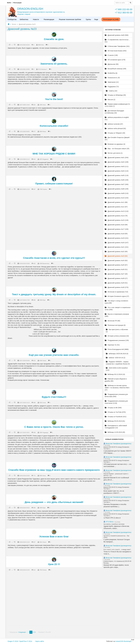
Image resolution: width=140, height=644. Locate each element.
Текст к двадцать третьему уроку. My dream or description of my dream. (54, 294)
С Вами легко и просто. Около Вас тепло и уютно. (54, 427)
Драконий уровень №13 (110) (116, 211)
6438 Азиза (42, 360)
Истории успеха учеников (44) (117, 336)
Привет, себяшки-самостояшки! (54, 183)
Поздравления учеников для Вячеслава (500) (116, 395)
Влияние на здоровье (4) (115, 144)
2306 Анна (42, 105)
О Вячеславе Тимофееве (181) (117, 46)
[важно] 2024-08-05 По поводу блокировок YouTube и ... (116, 448)
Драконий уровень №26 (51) (116, 269)
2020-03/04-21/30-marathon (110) (117, 369)
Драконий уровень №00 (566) (116, 35)
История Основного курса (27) (117, 296)
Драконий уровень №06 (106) (116, 180)
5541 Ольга (42, 542)
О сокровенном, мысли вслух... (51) (117, 41)
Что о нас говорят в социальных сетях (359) (117, 308)
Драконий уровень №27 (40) (116, 274)
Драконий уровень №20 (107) (116, 242)
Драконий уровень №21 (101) (116, 247)
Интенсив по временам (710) (116, 292)
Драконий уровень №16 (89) (116, 225)
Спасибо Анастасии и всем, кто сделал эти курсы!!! (54, 258)
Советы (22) (111, 91)
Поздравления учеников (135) (117, 340)
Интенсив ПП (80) (112, 321)
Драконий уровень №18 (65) (116, 233)
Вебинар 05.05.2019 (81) (115, 421)
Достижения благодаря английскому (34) (114, 112)
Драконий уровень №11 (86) (116, 202)
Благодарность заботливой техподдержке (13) (116, 427)
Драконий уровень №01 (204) (116, 157)
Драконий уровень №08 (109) (116, 189)
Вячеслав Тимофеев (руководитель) (118, 443)
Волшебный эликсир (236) (115, 69)
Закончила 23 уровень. (54, 63)
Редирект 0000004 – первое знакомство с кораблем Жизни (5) (118, 363)
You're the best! (54, 99)
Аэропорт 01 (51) (112, 345)
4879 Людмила (43, 159)
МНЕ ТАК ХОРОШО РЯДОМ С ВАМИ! (54, 153)
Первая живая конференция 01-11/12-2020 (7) (117, 105)
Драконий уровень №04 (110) (116, 171)
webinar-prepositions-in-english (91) (117, 118)
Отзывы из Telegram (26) (115, 133)
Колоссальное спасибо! (54, 125)
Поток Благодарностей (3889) (117, 349)
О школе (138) (111, 55)
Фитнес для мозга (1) (113, 153)
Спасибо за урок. (54, 39)
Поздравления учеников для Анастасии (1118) (116, 402)
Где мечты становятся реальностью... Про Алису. (116, 536)
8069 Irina (41, 45)
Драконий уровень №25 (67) (116, 265)
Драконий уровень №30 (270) (116, 287)
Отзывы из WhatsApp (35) (115, 95)
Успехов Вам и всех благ (54, 536)
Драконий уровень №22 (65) (116, 251)
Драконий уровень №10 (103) (116, 198)
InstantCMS (119, 641)
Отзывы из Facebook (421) (115, 416)
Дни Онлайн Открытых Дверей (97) (117, 139)
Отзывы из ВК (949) (113, 408)
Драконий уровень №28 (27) (116, 278)
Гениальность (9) (112, 77)
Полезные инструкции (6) (115, 325)
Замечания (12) (112, 82)
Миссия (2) (110, 99)
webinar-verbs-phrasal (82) (115, 128)
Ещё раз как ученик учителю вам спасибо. (54, 355)
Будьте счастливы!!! (54, 397)
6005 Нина (42, 475)
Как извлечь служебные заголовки (114, 524)
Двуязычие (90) (111, 64)
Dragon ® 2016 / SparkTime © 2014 (20, 641)
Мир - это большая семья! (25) (117, 148)
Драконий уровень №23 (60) (116, 256)
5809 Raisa (42, 131)
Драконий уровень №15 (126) (116, 220)
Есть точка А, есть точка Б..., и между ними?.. (117, 549)
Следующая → (22, 632)
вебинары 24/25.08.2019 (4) (117, 353)
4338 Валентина (44, 263)
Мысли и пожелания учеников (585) (117, 315)
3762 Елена (42, 570)
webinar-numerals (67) (114, 124)
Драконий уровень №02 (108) (116, 162)
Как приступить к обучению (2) (117, 331)
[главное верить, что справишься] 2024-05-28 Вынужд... (117, 562)
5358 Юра (42, 300)
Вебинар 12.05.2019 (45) (115, 432)
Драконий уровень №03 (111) (116, 166)
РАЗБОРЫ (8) (111, 73)
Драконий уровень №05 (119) (116, 175)
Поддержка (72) (112, 86)
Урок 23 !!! (54, 564)
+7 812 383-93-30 (123, 12)
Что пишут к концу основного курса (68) (116, 302)
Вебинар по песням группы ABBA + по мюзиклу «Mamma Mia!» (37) (117, 388)
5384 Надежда (43, 432)
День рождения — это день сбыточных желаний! (54, 502)
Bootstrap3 (127, 641)
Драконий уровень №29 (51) (116, 283)
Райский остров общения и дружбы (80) (116, 380)
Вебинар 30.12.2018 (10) (115, 374)
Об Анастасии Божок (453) (115, 51)
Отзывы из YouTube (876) (115, 412)
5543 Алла (42, 402)
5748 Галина (43, 189)
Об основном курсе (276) (115, 60)
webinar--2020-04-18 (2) (115, 358)
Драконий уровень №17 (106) (116, 229)
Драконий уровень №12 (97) (116, 207)
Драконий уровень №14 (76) (116, 216)
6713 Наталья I (42, 69)
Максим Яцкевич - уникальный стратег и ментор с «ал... (116, 474)
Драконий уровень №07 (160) (116, 184)
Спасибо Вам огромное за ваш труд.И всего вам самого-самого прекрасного (54, 470)
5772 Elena (109, 522)
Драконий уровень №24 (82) (116, 260)
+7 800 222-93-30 (123, 9)
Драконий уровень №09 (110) (116, 193)
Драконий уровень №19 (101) (116, 238)
